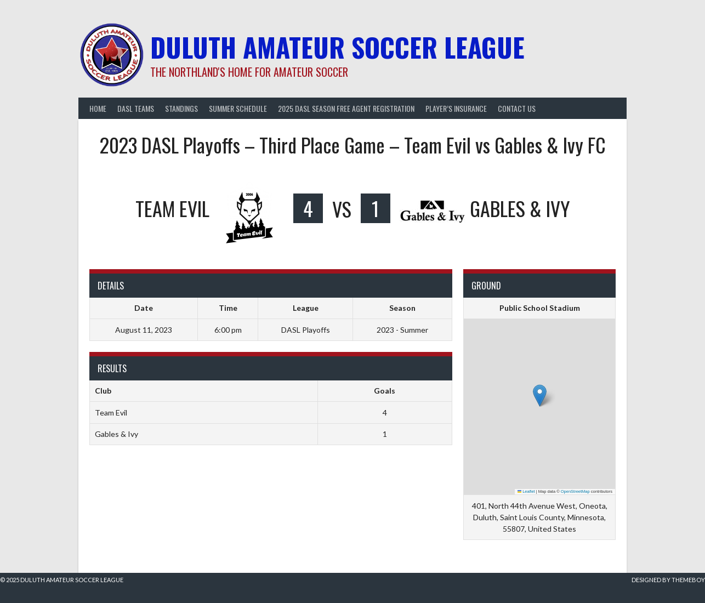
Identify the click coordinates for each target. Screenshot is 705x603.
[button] (540, 395)
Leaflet (526, 491)
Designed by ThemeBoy (668, 579)
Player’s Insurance (456, 108)
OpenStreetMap (575, 491)
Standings (181, 108)
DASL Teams (135, 108)
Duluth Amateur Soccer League (337, 46)
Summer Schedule (238, 108)
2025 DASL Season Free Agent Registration (346, 108)
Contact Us (517, 108)
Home (97, 108)
